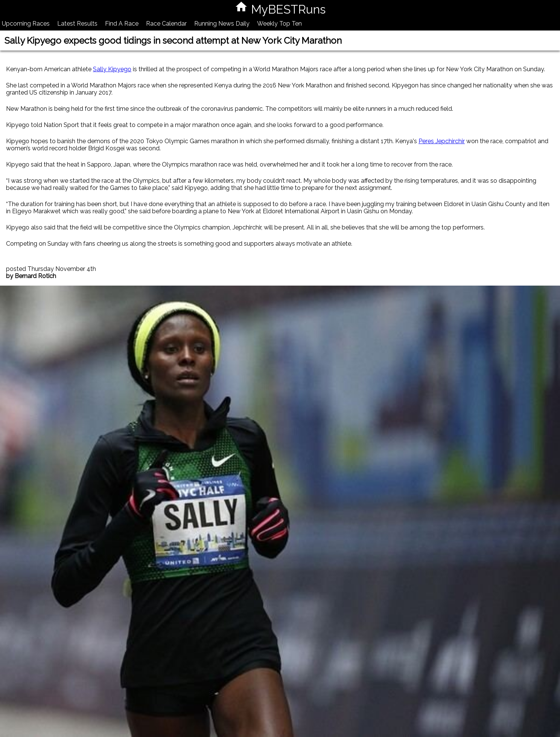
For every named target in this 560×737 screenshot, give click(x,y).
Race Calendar (166, 23)
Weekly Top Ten (279, 23)
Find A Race (121, 23)
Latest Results (77, 23)
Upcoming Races (26, 23)
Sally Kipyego (112, 69)
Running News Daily (222, 23)
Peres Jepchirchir (441, 141)
